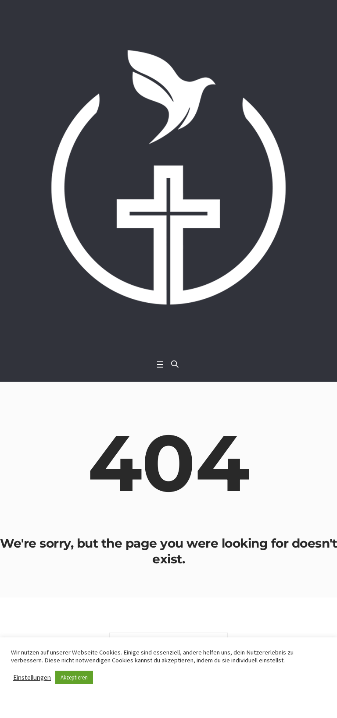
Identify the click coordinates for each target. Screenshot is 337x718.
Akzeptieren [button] (74, 677)
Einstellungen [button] (32, 677)
